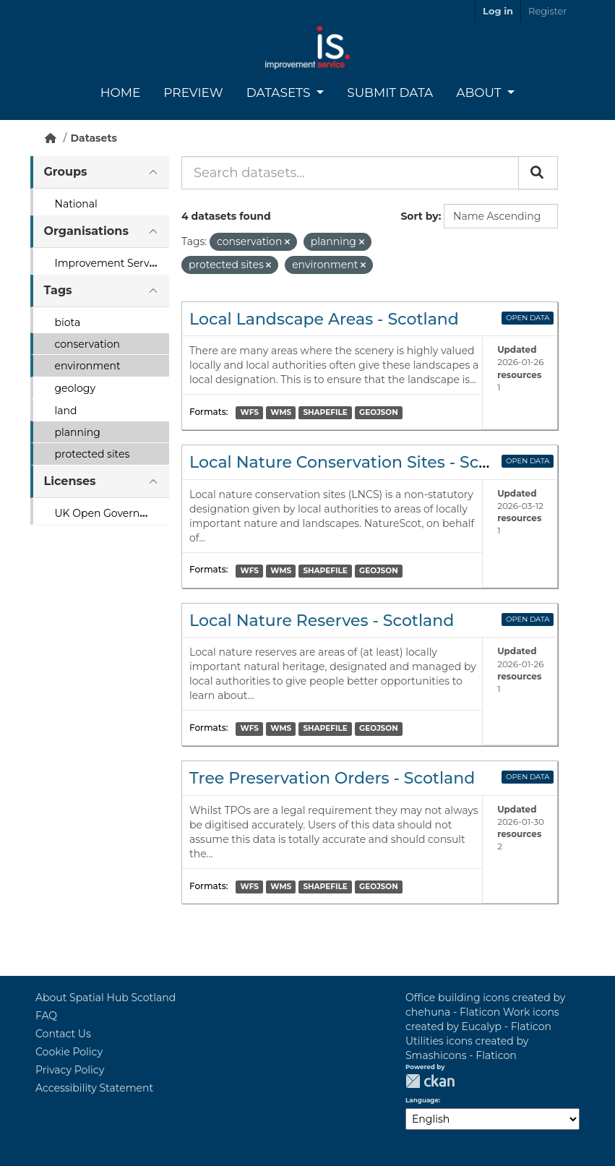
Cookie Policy (69, 1051)
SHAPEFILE (325, 412)
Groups (65, 172)
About (480, 92)
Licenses (70, 481)
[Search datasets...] (350, 172)
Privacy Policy (69, 1069)
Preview (193, 92)
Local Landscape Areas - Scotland (324, 319)
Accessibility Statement (94, 1087)
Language (422, 1100)
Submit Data (390, 92)
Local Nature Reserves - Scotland (321, 620)
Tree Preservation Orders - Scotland (332, 778)
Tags (58, 290)
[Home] (50, 138)
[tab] (99, 172)
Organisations (86, 231)
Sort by (419, 216)
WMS (280, 412)
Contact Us (63, 1033)
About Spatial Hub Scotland (105, 997)
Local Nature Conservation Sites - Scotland (360, 462)
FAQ (46, 1015)
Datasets (280, 92)
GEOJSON (378, 412)
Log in (498, 11)
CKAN (430, 1081)
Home (120, 92)
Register (547, 11)
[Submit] (538, 172)
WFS (250, 412)
